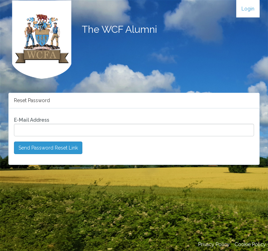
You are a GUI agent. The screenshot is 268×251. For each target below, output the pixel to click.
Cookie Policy (250, 244)
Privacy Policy (214, 244)
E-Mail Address (31, 120)
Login (247, 9)
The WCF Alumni (119, 29)
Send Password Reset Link (48, 148)
